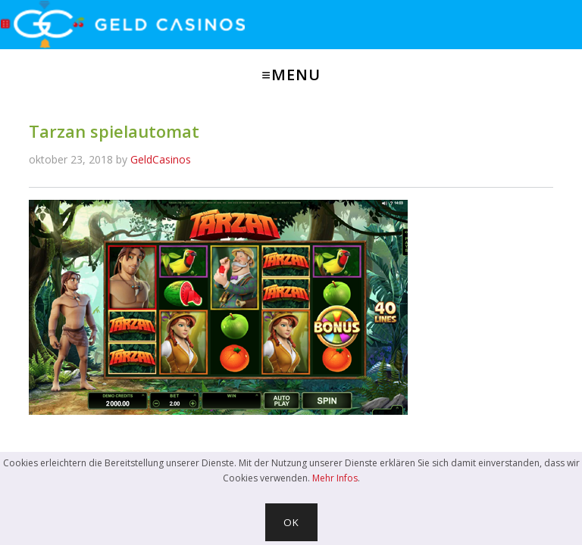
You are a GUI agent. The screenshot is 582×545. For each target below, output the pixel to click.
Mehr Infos (335, 478)
